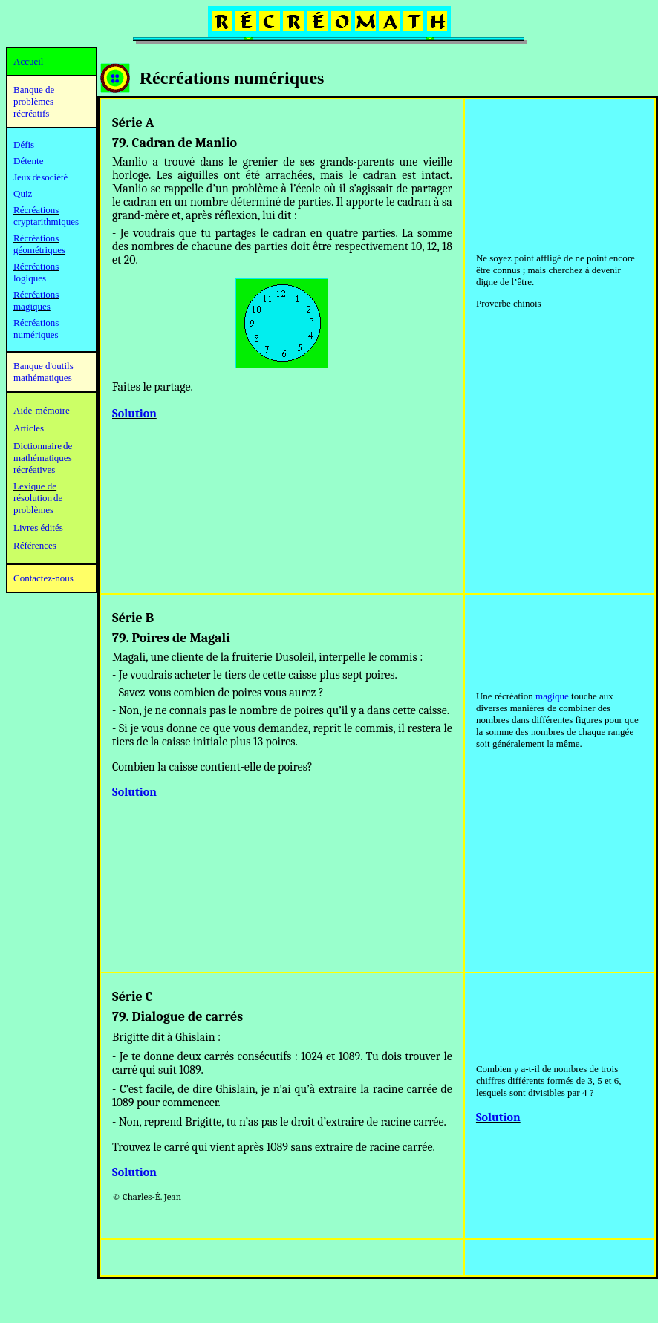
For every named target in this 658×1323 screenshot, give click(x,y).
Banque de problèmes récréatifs (33, 101)
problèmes (33, 509)
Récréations (36, 266)
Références (34, 545)
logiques (29, 278)
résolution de (37, 497)
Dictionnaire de (42, 445)
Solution (134, 413)
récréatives (34, 469)
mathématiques (42, 457)
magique (552, 696)
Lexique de (34, 485)
